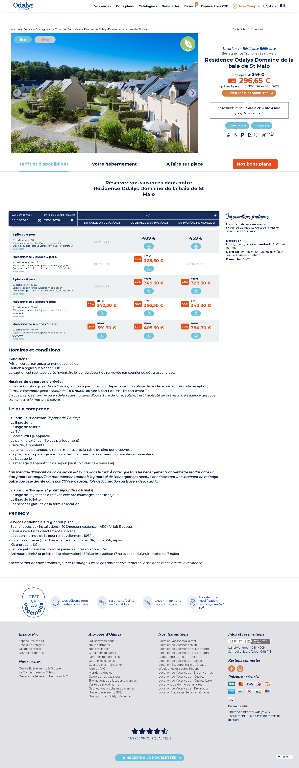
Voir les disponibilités (249, 93)
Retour (284, 757)
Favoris (191, 5)
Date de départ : (59, 215)
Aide (269, 6)
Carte (261, 125)
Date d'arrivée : (22, 215)
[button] (248, 29)
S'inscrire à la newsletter (149, 758)
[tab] (44, 164)
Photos (237, 125)
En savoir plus (238, 706)
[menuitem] (49, 641)
